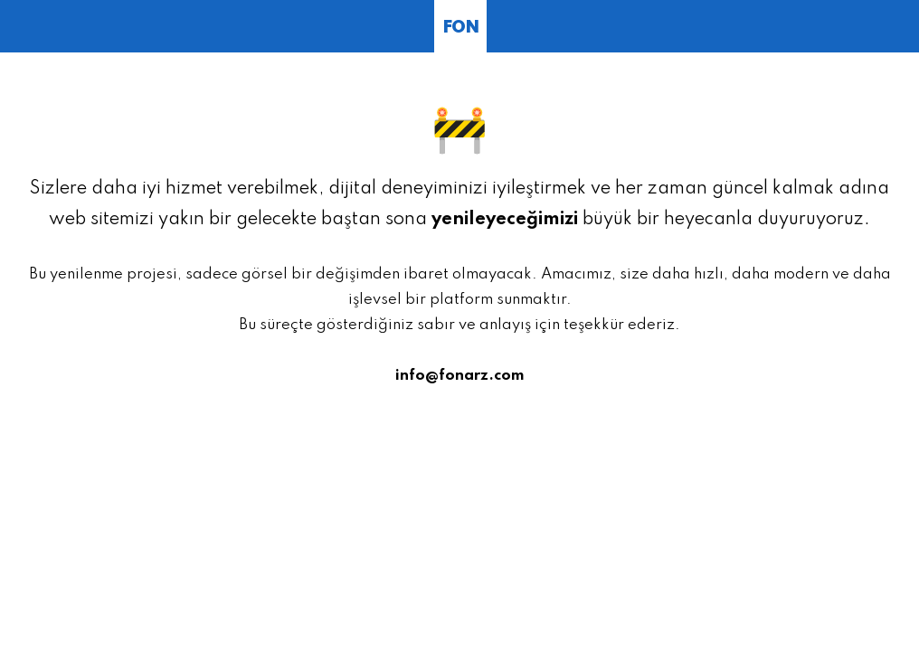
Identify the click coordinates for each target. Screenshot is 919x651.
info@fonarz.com (460, 375)
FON (460, 27)
